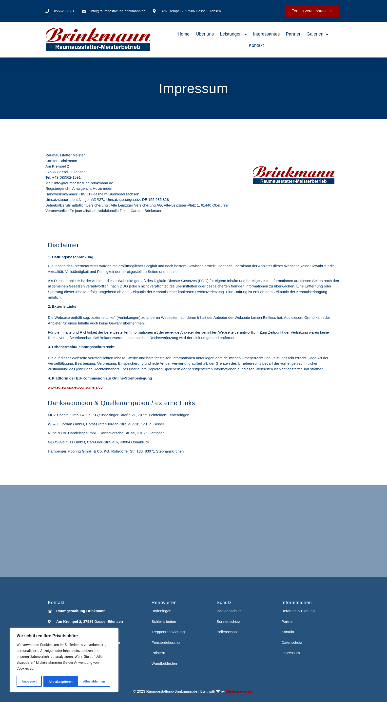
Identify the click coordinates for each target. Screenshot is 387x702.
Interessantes (266, 34)
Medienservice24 (240, 691)
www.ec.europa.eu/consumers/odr (76, 387)
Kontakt (256, 45)
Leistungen (233, 34)
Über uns (205, 34)
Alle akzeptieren (94, 681)
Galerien (318, 34)
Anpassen (29, 681)
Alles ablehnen (59, 681)
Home (184, 34)
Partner (293, 34)
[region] (64, 660)
